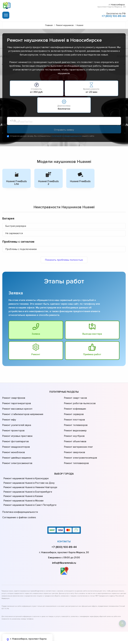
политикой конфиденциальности (66, 137)
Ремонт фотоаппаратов (15, 433)
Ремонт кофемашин (74, 407)
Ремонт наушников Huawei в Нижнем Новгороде (29, 474)
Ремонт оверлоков (74, 441)
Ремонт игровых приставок (16, 428)
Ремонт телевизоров (75, 420)
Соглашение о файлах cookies (18, 502)
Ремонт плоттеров (74, 415)
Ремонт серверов (73, 411)
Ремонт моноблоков (13, 441)
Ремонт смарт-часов (75, 398)
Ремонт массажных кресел (16, 407)
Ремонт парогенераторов (16, 402)
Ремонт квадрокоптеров (15, 437)
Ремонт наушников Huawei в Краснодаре (25, 465)
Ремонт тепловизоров (76, 450)
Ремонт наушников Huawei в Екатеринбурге (27, 478)
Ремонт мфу (8, 415)
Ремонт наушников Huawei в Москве (23, 487)
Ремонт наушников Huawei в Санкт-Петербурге (29, 491)
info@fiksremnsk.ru (64, 547)
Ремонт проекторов (13, 424)
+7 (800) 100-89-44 (114, 15)
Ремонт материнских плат (78, 437)
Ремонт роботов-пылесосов (79, 402)
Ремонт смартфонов (13, 398)
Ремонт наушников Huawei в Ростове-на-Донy (28, 469)
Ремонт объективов (74, 433)
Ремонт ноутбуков (73, 428)
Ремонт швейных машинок (16, 446)
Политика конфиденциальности (19, 498)
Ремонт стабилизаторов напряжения (22, 411)
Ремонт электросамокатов (16, 450)
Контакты (64, 526)
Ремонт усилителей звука (16, 420)
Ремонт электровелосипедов (80, 446)
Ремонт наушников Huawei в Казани (23, 482)
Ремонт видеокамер (75, 424)
